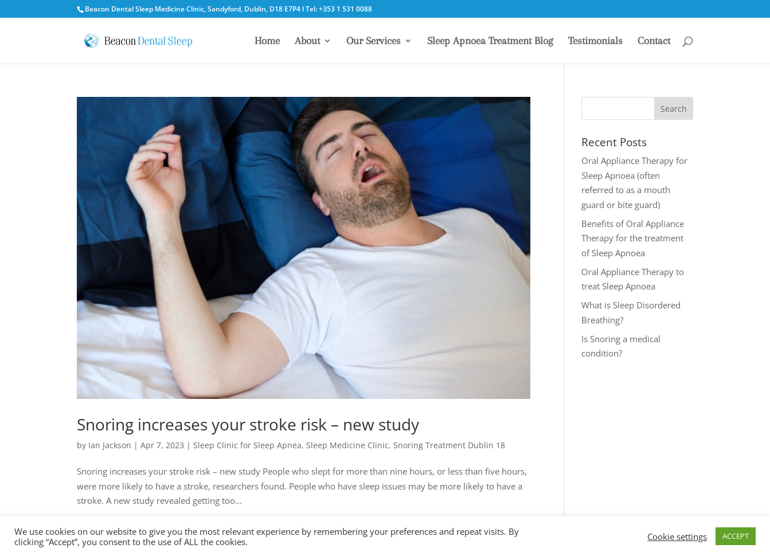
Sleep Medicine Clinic (347, 445)
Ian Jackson (109, 445)
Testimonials (595, 41)
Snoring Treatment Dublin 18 (449, 445)
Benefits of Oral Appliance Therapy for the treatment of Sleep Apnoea (632, 238)
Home (267, 41)
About (307, 41)
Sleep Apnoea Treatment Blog (490, 41)
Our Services (373, 41)
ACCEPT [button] (735, 536)
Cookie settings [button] (677, 536)
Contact (654, 41)
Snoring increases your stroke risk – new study (248, 424)
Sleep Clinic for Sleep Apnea (247, 445)
